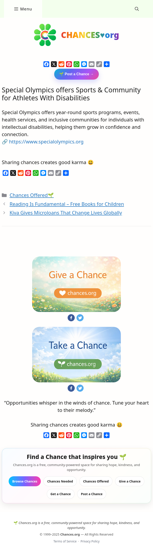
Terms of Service (64, 541)
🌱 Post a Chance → (76, 74)
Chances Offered (96, 481)
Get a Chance (61, 494)
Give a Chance (130, 481)
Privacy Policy (90, 541)
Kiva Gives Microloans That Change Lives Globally (66, 212)
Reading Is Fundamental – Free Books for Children (67, 204)
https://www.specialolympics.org (46, 141)
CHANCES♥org (90, 34)
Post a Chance (91, 494)
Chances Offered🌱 (32, 195)
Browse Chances (24, 481)
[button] (137, 9)
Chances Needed (60, 481)
